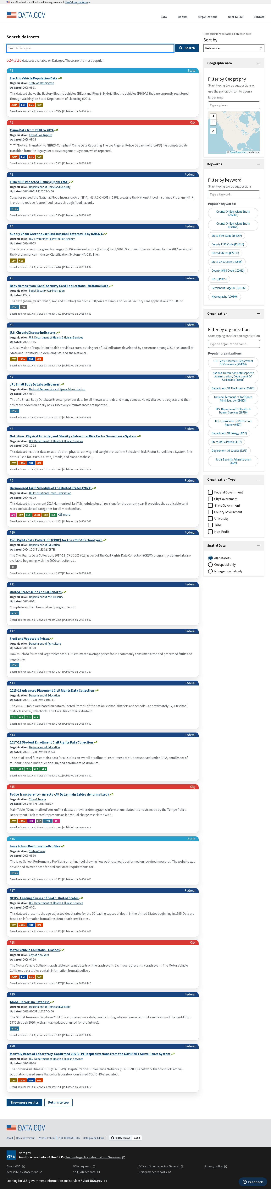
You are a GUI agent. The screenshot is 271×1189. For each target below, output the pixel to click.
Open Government (25, 1138)
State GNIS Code (227, 262)
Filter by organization (234, 332)
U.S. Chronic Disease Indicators (33, 332)
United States (225, 253)
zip (23, 307)
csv (39, 104)
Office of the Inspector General (161, 1166)
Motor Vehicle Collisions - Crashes (35, 950)
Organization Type (221, 479)
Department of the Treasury (46, 597)
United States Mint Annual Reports (36, 592)
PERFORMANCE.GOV (69, 1138)
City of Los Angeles (40, 135)
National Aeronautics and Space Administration (57, 389)
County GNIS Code (228, 270)
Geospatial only (225, 565)
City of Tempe (37, 799)
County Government (228, 512)
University (221, 518)
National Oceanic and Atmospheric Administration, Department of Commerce (233, 376)
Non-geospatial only (228, 571)
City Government (226, 499)
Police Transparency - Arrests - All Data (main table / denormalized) (59, 794)
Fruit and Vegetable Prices (29, 639)
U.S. (219, 279)
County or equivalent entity (233, 225)
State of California (227, 442)
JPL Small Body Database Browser (35, 384)
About (10, 1138)
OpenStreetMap (238, 152)
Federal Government (228, 492)
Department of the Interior (233, 388)
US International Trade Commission (50, 493)
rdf (23, 104)
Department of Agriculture (45, 643)
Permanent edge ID (229, 288)
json (14, 104)
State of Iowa (37, 851)
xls (28, 514)
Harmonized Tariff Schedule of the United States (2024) (51, 488)
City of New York (39, 955)
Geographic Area (219, 63)
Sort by (210, 40)
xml (31, 104)
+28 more (64, 514)
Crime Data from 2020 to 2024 (32, 130)
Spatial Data (216, 545)
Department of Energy (229, 433)
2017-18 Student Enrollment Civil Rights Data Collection (52, 742)
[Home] (26, 15)
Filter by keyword (230, 183)
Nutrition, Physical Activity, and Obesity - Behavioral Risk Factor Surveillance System (73, 436)
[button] (213, 117)
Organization (217, 314)
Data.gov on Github (93, 1138)
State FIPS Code (227, 235)
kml (31, 821)
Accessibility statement (24, 1172)
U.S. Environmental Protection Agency (52, 239)
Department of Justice (229, 450)
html (14, 208)
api (13, 514)
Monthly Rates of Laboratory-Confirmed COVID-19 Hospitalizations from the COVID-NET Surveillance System (90, 1054)
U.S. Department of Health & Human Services (56, 337)
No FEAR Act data (86, 1172)
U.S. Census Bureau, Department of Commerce (233, 362)
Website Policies (47, 1138)
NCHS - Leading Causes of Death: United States (44, 898)
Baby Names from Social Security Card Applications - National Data (59, 286)
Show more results (24, 1102)
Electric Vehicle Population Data (34, 78)
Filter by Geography (231, 88)
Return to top (58, 1102)
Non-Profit (221, 532)
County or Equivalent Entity (233, 213)
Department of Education (44, 545)
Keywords (214, 164)
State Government (227, 505)
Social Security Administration (47, 290)
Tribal (218, 525)
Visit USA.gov (95, 1181)
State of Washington (41, 83)
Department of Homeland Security (49, 187)
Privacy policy (216, 1166)
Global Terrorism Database (30, 1002)
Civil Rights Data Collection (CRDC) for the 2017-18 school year (56, 540)
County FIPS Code (228, 244)
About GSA (16, 1166)
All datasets (222, 558)
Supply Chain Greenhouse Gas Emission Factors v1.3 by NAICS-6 (56, 234)
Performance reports (155, 1172)
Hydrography (225, 296)
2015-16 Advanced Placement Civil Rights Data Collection (52, 690)
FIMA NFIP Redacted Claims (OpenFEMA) (39, 182)
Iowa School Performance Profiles (35, 846)
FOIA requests (84, 1166)
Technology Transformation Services (95, 1157)
